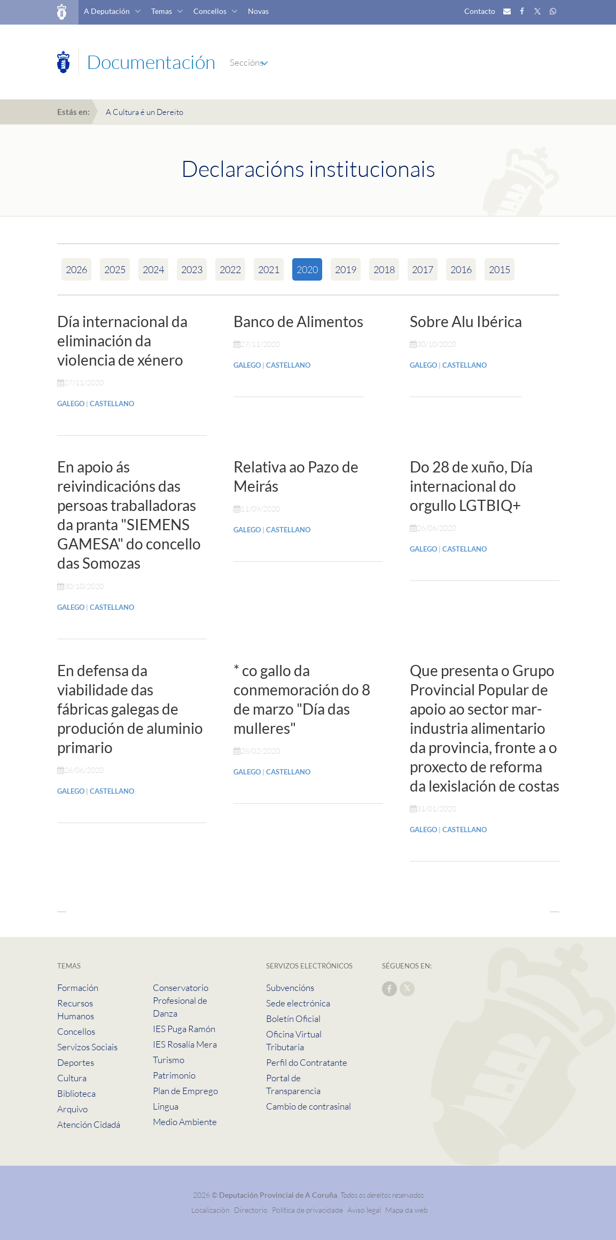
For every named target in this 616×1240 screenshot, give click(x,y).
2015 (499, 269)
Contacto (479, 10)
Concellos (210, 10)
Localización (210, 1209)
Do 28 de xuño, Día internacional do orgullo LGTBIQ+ (471, 486)
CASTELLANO (112, 403)
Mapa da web (406, 1209)
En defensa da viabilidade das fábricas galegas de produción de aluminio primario (130, 708)
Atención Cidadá (88, 1124)
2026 (76, 269)
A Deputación (107, 10)
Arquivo (72, 1108)
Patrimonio (174, 1075)
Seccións (246, 62)
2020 (307, 269)
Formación (77, 987)
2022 (230, 269)
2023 (191, 269)
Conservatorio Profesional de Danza (180, 1000)
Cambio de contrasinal (308, 1106)
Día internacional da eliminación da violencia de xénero (122, 340)
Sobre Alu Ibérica (466, 321)
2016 (461, 269)
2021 (268, 269)
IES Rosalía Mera (185, 1044)
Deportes (75, 1062)
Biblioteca (76, 1093)
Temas (161, 10)
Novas (258, 10)
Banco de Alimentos (298, 321)
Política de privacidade (308, 1209)
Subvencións (290, 987)
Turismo (168, 1059)
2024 (153, 269)
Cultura (72, 1077)
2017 (422, 269)
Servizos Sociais (87, 1046)
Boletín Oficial (293, 1018)
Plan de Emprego (185, 1090)
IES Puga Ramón (184, 1028)
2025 (115, 269)
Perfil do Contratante (306, 1062)
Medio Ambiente (185, 1121)
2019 (345, 269)
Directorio (251, 1209)
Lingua (165, 1106)
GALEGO (70, 403)
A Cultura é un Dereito (144, 112)
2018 (384, 269)
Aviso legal (364, 1209)
